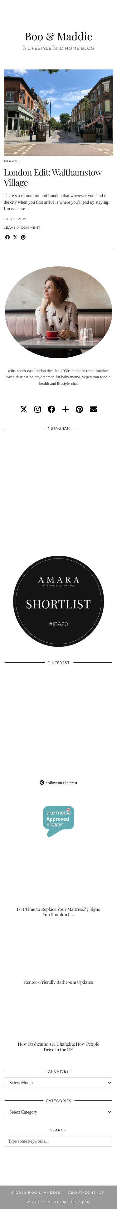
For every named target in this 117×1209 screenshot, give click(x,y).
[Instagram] (32, 461)
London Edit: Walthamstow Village (52, 177)
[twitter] (23, 410)
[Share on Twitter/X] (15, 237)
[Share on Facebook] (8, 237)
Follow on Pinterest (58, 782)
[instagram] (37, 410)
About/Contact (86, 1193)
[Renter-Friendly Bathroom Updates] (58, 955)
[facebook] (51, 410)
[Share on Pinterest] (23, 237)
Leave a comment (22, 228)
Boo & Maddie (58, 36)
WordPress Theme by (59, 1202)
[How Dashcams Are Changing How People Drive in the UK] (58, 1022)
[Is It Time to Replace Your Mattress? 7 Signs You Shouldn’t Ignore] (58, 887)
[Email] (93, 410)
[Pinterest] (32, 696)
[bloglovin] (65, 410)
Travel (12, 161)
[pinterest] (79, 410)
